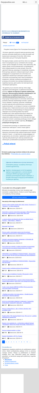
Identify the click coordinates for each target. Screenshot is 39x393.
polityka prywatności (9, 45)
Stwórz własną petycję (19, 197)
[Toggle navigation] (36, 2)
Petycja (5, 42)
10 (27, 342)
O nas (6, 365)
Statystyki (25, 42)
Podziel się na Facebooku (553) (12, 37)
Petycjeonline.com (8, 2)
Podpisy (14, 42)
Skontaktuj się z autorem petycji (20, 154)
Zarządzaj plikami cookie (11, 363)
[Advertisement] (19, 17)
